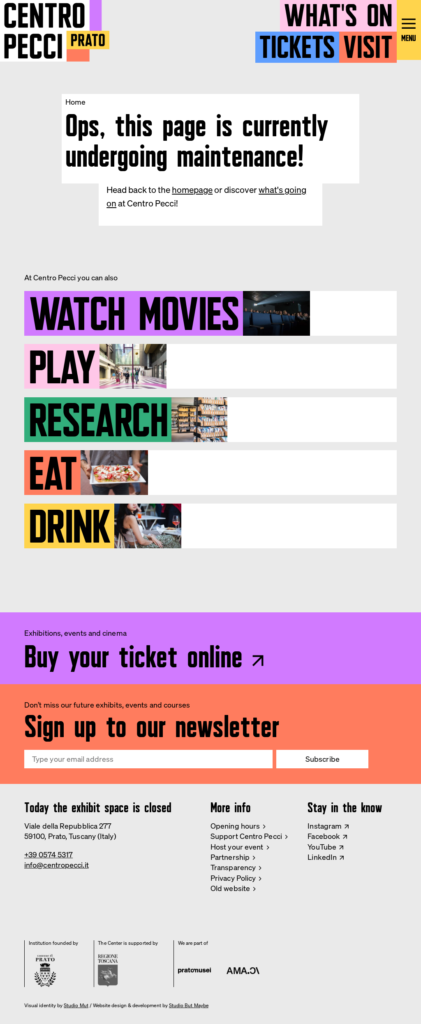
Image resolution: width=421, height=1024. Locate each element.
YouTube (322, 847)
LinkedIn (322, 857)
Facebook (324, 836)
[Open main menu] (409, 31)
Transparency (233, 867)
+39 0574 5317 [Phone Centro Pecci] (48, 854)
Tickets (297, 43)
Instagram (325, 826)
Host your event (236, 847)
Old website (230, 888)
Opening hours (235, 826)
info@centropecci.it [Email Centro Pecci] (56, 865)
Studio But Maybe (188, 1005)
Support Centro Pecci (246, 836)
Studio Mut (76, 1005)
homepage (192, 189)
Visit (368, 43)
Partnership (230, 857)
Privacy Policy (233, 878)
